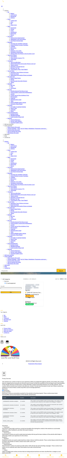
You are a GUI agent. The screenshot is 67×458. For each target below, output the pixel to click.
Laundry (12, 94)
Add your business (9, 124)
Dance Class (13, 108)
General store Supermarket (17, 38)
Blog (5, 136)
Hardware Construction (16, 52)
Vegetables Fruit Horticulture (18, 39)
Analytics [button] (4, 437)
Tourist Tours (10, 71)
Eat (8, 12)
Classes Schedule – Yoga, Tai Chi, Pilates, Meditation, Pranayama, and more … (27, 128)
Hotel (12, 30)
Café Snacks (13, 15)
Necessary (6, 390)
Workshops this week (13, 133)
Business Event (14, 114)
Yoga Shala (13, 59)
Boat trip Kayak (14, 73)
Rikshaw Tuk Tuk (14, 68)
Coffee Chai (13, 20)
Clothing (12, 46)
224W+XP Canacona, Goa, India (34, 292)
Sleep (8, 26)
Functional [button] (5, 425)
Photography (13, 96)
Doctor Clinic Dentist (16, 121)
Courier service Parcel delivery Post (19, 95)
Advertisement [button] (6, 443)
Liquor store (13, 25)
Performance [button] (5, 431)
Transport (10, 60)
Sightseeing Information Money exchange (21, 75)
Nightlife (9, 83)
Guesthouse (13, 32)
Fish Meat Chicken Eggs (16, 40)
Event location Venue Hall (17, 117)
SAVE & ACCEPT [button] (6, 453)
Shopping (9, 42)
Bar (11, 23)
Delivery (12, 17)
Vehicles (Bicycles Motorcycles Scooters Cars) (22, 53)
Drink (8, 19)
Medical (9, 118)
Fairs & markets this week (14, 131)
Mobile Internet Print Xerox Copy (19, 91)
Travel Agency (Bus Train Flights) (19, 69)
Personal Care (11, 76)
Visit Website (29, 304)
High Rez (27, 290)
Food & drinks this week (13, 130)
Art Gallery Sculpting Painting (18, 106)
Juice (11, 22)
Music (12, 111)
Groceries (10, 36)
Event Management (12, 112)
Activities (9, 105)
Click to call (29, 296)
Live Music (13, 88)
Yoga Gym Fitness (12, 55)
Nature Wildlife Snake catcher (18, 102)
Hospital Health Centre (16, 122)
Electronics (13, 48)
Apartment (13, 27)
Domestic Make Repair (16, 104)
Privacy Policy (7, 328)
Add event (6, 134)
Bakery (12, 13)
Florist (12, 49)
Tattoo (12, 82)
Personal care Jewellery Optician (18, 43)
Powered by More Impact (35, 363)
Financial (12, 98)
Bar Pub (12, 85)
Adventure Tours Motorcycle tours (19, 72)
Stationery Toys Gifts (15, 50)
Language (12, 109)
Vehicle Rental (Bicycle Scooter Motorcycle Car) (23, 63)
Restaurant (13, 16)
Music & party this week (13, 127)
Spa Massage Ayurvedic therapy (18, 81)
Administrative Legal (15, 99)
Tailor (12, 101)
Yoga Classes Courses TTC (17, 58)
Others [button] (4, 448)
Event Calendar (8, 125)
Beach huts (13, 33)
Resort (12, 35)
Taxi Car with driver (15, 62)
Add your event (8, 331)
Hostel (12, 29)
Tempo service (14, 65)
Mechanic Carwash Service (17, 66)
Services (9, 89)
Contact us (7, 137)
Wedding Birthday (15, 115)
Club (11, 86)
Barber (12, 79)
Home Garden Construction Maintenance (21, 92)
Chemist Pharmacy (15, 119)
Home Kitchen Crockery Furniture (19, 45)
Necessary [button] (5, 389)
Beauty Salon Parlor (15, 78)
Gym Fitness (13, 56)
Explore (6, 10)
